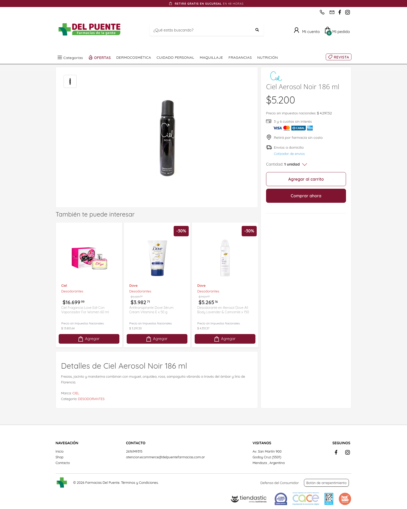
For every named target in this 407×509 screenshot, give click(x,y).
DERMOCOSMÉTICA (133, 57)
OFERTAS (102, 57)
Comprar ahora (306, 195)
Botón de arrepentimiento (326, 483)
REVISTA (341, 57)
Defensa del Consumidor (279, 483)
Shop (59, 457)
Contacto (63, 463)
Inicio (60, 451)
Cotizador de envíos (289, 154)
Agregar (88, 339)
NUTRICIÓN (267, 57)
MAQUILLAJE (211, 57)
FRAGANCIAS (240, 57)
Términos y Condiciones (139, 482)
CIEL (75, 393)
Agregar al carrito (306, 179)
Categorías (73, 57)
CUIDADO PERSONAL (175, 57)
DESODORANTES (91, 399)
